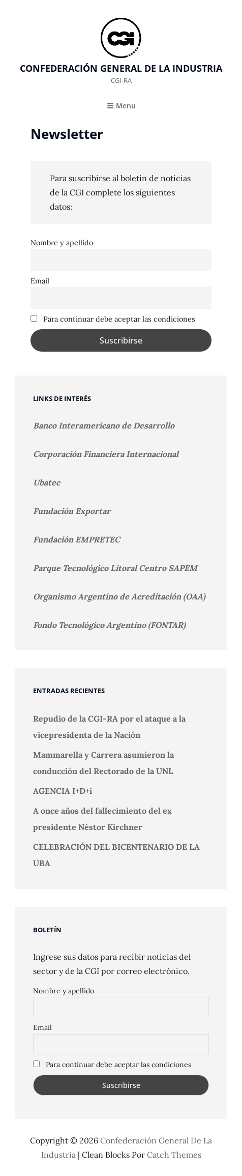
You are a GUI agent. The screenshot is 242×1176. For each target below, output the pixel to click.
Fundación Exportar (71, 511)
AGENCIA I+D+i (62, 791)
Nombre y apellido (62, 242)
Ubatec (46, 482)
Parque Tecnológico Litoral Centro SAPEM (115, 568)
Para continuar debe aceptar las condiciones (113, 319)
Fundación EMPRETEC (76, 539)
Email (40, 280)
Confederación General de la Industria (121, 68)
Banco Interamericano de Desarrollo (103, 425)
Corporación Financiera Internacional (105, 454)
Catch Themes (174, 1155)
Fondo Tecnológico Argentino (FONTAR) (109, 625)
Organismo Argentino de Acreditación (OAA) (119, 596)
